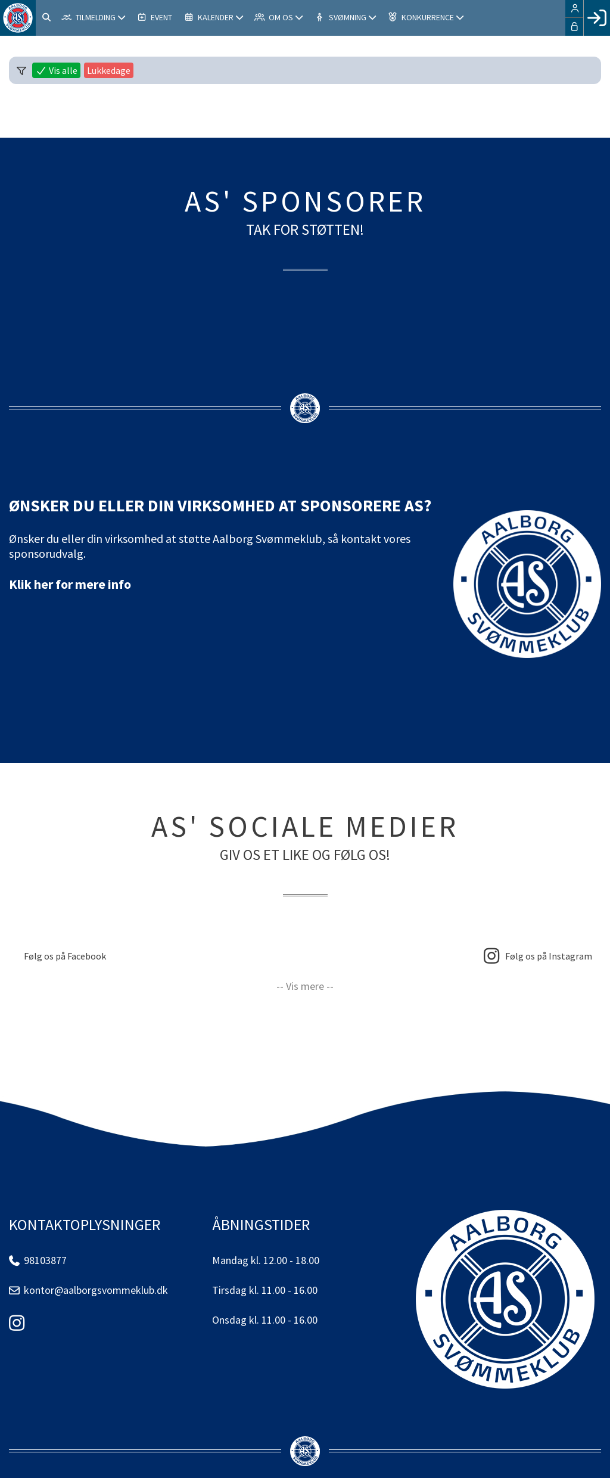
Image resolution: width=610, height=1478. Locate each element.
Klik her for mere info (70, 584)
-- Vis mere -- (305, 986)
